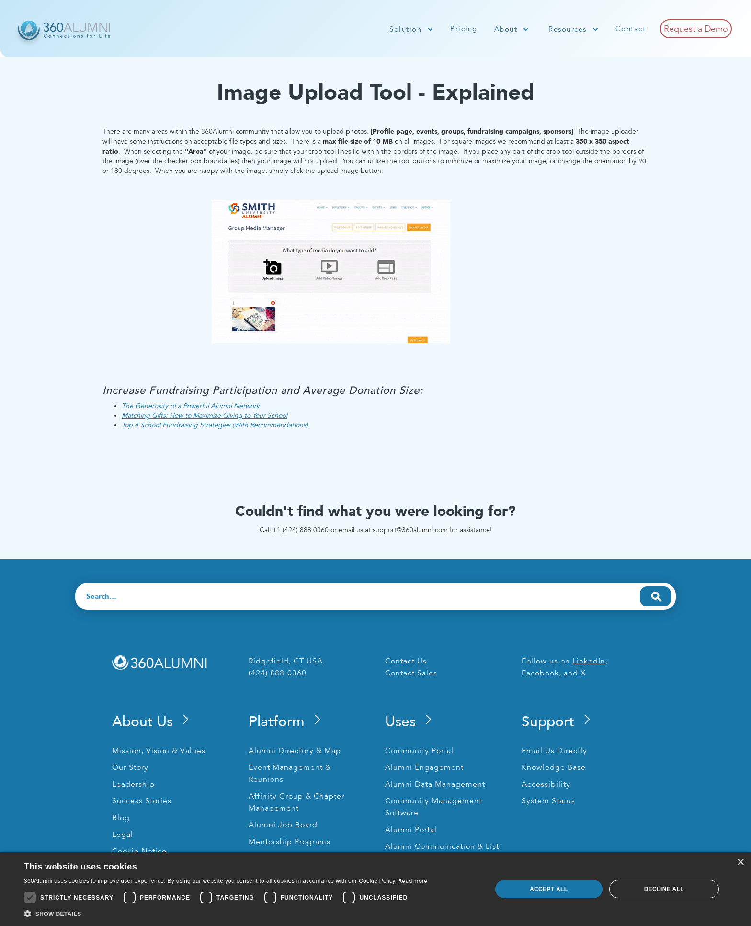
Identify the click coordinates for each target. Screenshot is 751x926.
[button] (411, 29)
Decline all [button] (664, 889)
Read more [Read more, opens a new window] (413, 881)
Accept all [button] (549, 889)
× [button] (740, 862)
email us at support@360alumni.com (393, 530)
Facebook (540, 673)
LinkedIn (588, 661)
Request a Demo (696, 28)
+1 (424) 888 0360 (301, 530)
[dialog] (375, 889)
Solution (405, 29)
